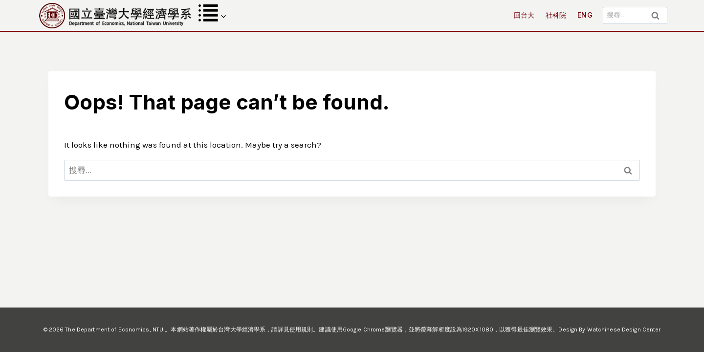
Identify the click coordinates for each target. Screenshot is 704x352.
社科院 (556, 15)
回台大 (524, 15)
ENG (585, 15)
